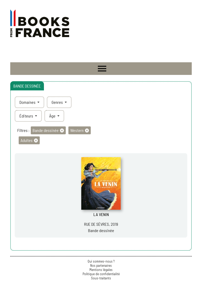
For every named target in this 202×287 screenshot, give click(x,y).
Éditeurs (26, 115)
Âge (52, 115)
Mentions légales (101, 270)
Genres (58, 102)
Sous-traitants (101, 278)
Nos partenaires (101, 265)
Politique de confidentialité (101, 274)
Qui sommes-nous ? (101, 261)
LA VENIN (101, 214)
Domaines (27, 102)
